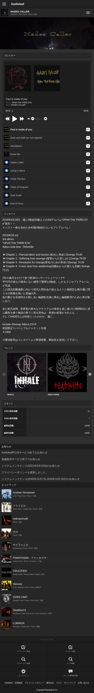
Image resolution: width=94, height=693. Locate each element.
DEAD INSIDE (67, 374)
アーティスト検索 (23, 660)
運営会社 (50, 683)
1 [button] (35, 398)
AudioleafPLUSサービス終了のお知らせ (24, 452)
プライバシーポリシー (34, 683)
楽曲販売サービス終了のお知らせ (21, 459)
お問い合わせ (83, 683)
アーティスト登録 (23, 648)
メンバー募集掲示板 (70, 672)
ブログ (59, 683)
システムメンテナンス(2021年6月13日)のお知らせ (31, 465)
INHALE (26, 374)
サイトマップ (70, 683)
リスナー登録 (70, 648)
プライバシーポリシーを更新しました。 (25, 472)
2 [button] (39, 398)
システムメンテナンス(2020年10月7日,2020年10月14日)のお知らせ (41, 479)
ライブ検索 (70, 660)
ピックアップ (23, 672)
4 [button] (49, 398)
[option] (26, 374)
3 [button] (44, 398)
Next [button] (90, 374)
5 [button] (54, 398)
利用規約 (19, 683)
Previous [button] (4, 374)
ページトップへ (47, 639)
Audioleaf (17, 4)
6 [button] (59, 398)
